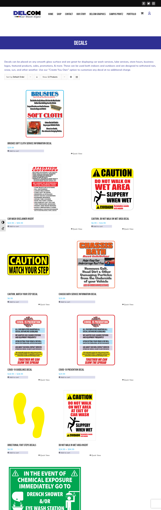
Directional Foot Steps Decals (22, 445)
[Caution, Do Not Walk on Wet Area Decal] (112, 189)
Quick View (77, 153)
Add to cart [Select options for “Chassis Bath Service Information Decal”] (65, 302)
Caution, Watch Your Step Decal (23, 294)
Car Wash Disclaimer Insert (21, 218)
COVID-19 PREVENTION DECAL (71, 369)
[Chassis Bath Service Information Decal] (96, 264)
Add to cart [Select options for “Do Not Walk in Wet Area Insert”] (65, 452)
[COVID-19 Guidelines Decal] (29, 340)
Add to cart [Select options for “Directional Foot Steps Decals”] (14, 452)
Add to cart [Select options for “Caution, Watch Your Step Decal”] (14, 302)
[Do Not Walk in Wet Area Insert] (80, 415)
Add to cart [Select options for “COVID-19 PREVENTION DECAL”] (65, 377)
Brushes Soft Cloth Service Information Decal (30, 143)
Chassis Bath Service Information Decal (78, 294)
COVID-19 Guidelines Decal (20, 369)
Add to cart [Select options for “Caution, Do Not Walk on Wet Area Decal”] (98, 226)
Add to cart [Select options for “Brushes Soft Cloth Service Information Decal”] (14, 151)
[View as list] (76, 77)
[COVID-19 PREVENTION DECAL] (96, 340)
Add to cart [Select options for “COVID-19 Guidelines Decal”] (14, 377)
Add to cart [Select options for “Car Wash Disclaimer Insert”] (14, 226)
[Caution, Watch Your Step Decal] (29, 264)
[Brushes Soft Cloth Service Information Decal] (45, 114)
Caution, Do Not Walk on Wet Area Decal (110, 218)
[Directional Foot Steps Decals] (29, 415)
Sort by (15, 77)
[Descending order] (37, 77)
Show (50, 77)
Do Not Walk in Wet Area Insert (73, 445)
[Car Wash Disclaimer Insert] (45, 189)
